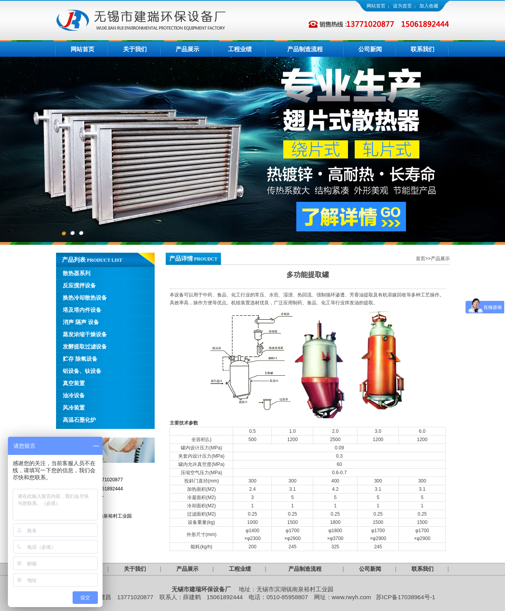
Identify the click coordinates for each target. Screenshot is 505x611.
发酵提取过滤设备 (85, 346)
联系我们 (422, 49)
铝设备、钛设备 (82, 371)
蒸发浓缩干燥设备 (85, 334)
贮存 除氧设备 (80, 359)
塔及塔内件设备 (82, 310)
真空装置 (74, 383)
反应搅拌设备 (79, 285)
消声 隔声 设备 (81, 322)
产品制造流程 (305, 49)
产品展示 (187, 49)
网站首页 (376, 6)
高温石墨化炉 (79, 420)
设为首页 (402, 6)
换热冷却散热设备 (85, 297)
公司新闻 (370, 49)
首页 (420, 258)
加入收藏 (428, 6)
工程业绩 (240, 49)
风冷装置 (74, 407)
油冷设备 (74, 395)
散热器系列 (76, 273)
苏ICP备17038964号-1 (405, 597)
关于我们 (135, 49)
